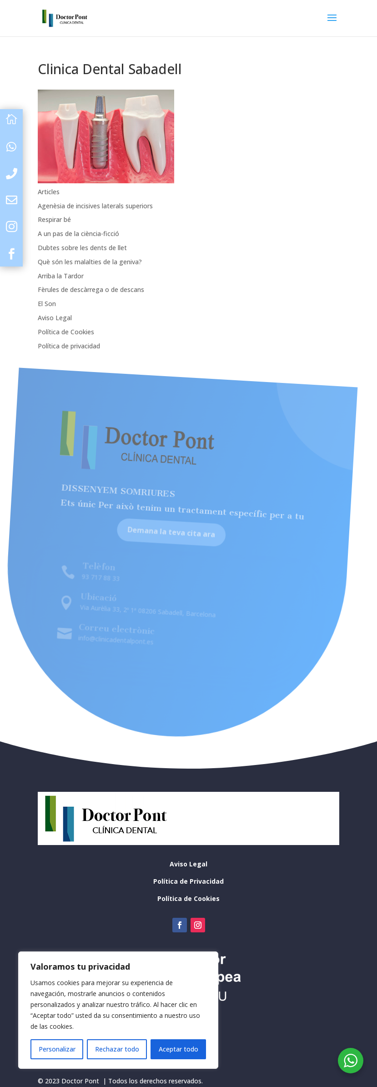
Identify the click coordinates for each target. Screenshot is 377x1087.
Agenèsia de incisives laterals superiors (95, 205)
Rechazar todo (117, 1049)
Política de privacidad (69, 346)
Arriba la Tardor (61, 276)
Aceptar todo (178, 1049)
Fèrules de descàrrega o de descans (91, 289)
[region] (118, 1010)
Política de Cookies (66, 331)
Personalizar (57, 1049)
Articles (49, 191)
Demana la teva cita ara (162, 541)
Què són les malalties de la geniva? (90, 261)
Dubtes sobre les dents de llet (82, 247)
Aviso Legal (55, 317)
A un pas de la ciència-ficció (78, 233)
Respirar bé (54, 219)
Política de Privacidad (188, 881)
